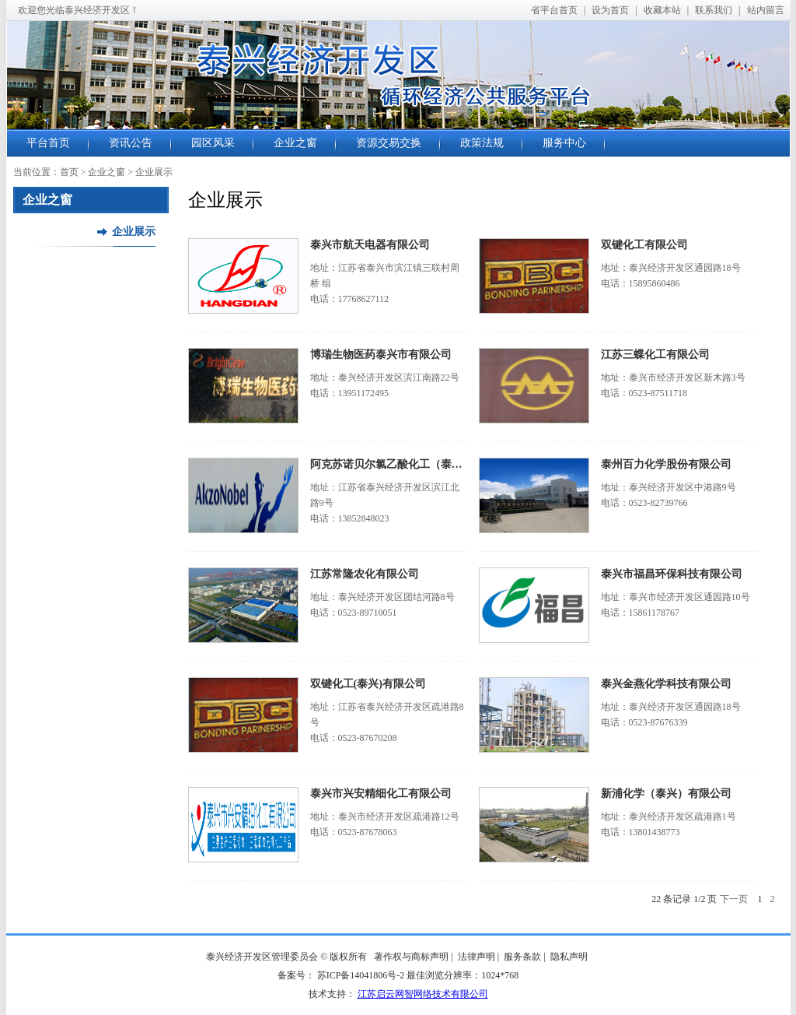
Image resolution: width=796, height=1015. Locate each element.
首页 (69, 172)
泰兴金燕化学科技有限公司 (666, 684)
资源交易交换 (388, 143)
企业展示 (133, 231)
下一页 (734, 899)
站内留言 (765, 10)
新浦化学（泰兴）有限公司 (666, 793)
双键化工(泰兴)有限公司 (368, 684)
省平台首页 (554, 10)
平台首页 (48, 143)
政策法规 (482, 143)
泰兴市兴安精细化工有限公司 (381, 793)
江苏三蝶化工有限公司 (655, 354)
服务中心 (564, 143)
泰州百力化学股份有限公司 (666, 464)
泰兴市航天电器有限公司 (370, 245)
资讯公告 (130, 143)
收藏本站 (662, 10)
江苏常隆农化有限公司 (364, 574)
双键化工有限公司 (644, 245)
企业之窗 (295, 143)
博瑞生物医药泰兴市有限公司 (381, 354)
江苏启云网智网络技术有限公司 (423, 994)
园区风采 (213, 143)
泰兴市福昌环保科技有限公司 (671, 574)
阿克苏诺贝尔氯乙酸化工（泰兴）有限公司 (413, 464)
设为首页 (610, 10)
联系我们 (713, 10)
